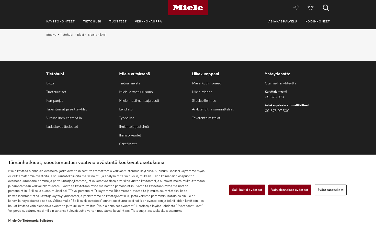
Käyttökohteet (60, 21)
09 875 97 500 (277, 111)
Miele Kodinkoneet (206, 83)
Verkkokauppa (148, 21)
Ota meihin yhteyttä (280, 83)
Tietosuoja (30, 220)
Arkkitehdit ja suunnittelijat (213, 109)
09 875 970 (274, 97)
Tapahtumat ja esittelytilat (66, 109)
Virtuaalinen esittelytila (64, 118)
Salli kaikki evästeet (247, 190)
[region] (188, 190)
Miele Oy (15, 220)
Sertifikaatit (128, 144)
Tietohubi (92, 21)
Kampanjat (54, 101)
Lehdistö (126, 109)
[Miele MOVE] (296, 7)
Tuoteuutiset (56, 92)
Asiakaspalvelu (282, 21)
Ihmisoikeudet (130, 135)
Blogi (80, 34)
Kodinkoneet (317, 21)
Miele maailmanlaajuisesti (139, 101)
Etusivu (51, 34)
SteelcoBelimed (204, 101)
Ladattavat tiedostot (62, 127)
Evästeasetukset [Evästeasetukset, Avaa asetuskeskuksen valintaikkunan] (330, 190)
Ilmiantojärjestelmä (134, 127)
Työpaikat (126, 118)
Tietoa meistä (129, 83)
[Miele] (188, 7)
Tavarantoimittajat (206, 118)
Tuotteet (118, 21)
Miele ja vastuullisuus (136, 92)
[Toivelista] (310, 7)
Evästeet (46, 220)
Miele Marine (202, 92)
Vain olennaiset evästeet (289, 190)
